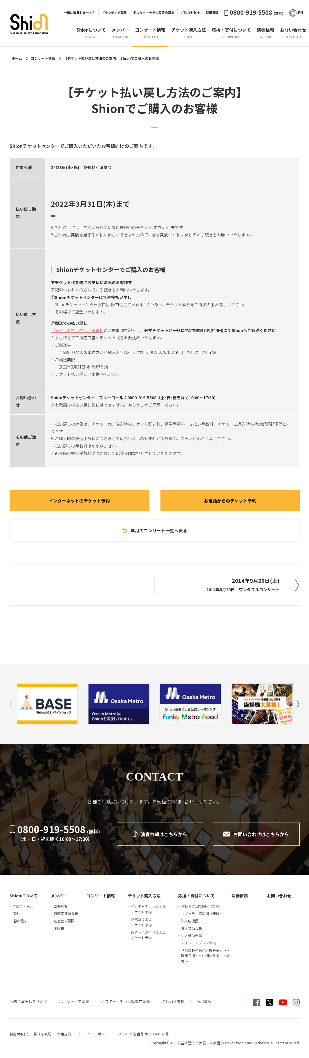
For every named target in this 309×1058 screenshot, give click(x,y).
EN (296, 13)
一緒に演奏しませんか (79, 12)
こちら (112, 374)
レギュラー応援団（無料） (202, 913)
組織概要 (19, 920)
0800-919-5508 (253, 12)
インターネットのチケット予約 (79, 501)
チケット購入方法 (144, 896)
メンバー (59, 896)
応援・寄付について (196, 896)
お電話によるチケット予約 (141, 922)
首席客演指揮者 (66, 913)
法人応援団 (189, 920)
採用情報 (212, 12)
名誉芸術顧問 (64, 920)
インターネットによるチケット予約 (148, 909)
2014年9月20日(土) (242, 584)
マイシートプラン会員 (198, 942)
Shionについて (23, 896)
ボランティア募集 (114, 12)
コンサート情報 (43, 58)
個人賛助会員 (191, 928)
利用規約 (64, 1033)
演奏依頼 (240, 896)
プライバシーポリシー (94, 1033)
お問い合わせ (279, 896)
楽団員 (59, 928)
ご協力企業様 (190, 12)
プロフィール (22, 906)
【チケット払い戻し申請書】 (77, 330)
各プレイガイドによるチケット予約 (148, 935)
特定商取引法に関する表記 (30, 1033)
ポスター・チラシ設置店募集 (153, 12)
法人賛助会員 (191, 935)
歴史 (15, 913)
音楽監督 (61, 906)
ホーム (17, 58)
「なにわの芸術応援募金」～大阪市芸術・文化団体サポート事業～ (205, 955)
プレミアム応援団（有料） (202, 906)
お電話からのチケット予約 (230, 501)
